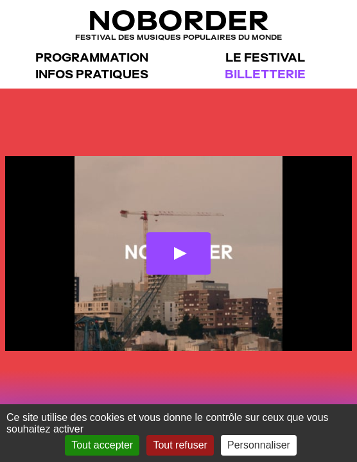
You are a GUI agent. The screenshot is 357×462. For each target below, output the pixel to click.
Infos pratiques (91, 74)
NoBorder (178, 23)
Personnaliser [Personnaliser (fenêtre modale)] (258, 445)
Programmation (91, 57)
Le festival (265, 57)
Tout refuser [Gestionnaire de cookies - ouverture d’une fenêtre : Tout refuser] (180, 445)
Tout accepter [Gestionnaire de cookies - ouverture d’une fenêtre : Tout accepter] (102, 445)
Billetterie (265, 74)
